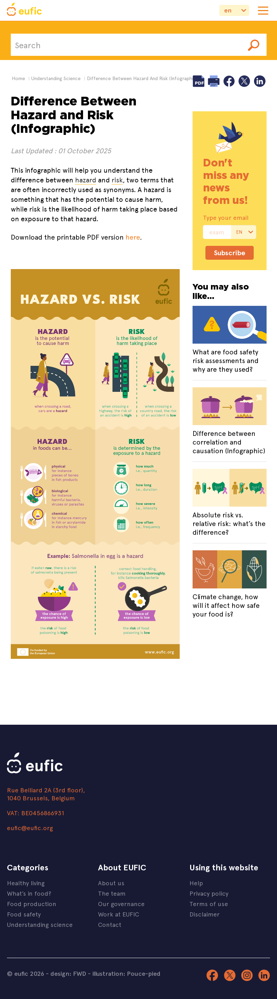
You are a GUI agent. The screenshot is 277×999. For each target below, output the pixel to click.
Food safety (24, 914)
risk (117, 180)
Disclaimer (204, 914)
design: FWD (68, 973)
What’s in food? (29, 893)
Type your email (226, 217)
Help (196, 882)
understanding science (56, 78)
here (132, 236)
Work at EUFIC (118, 914)
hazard (85, 180)
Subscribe (229, 253)
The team (111, 893)
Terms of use (208, 903)
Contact (109, 924)
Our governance (121, 903)
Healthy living (25, 882)
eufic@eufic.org (30, 827)
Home (18, 78)
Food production (31, 903)
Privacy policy (208, 893)
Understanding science (40, 924)
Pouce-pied (144, 973)
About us (111, 882)
